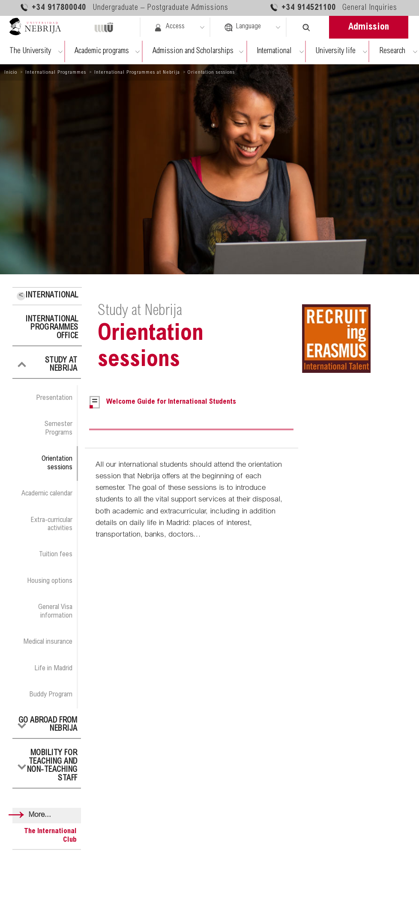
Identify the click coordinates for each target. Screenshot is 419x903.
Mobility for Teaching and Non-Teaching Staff (52, 766)
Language (242, 27)
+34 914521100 (333, 7)
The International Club (50, 836)
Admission (368, 27)
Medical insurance (47, 642)
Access (169, 27)
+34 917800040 (124, 7)
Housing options (49, 581)
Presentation (54, 398)
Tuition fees (55, 554)
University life (335, 51)
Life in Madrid (53, 668)
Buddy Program (50, 694)
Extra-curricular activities (51, 524)
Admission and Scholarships (193, 51)
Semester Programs (58, 428)
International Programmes (55, 72)
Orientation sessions (57, 463)
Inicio (10, 72)
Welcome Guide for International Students (171, 402)
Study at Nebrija (61, 365)
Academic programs (102, 51)
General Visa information (55, 611)
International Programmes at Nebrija (137, 72)
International (274, 51)
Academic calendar (46, 493)
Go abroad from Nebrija (48, 725)
